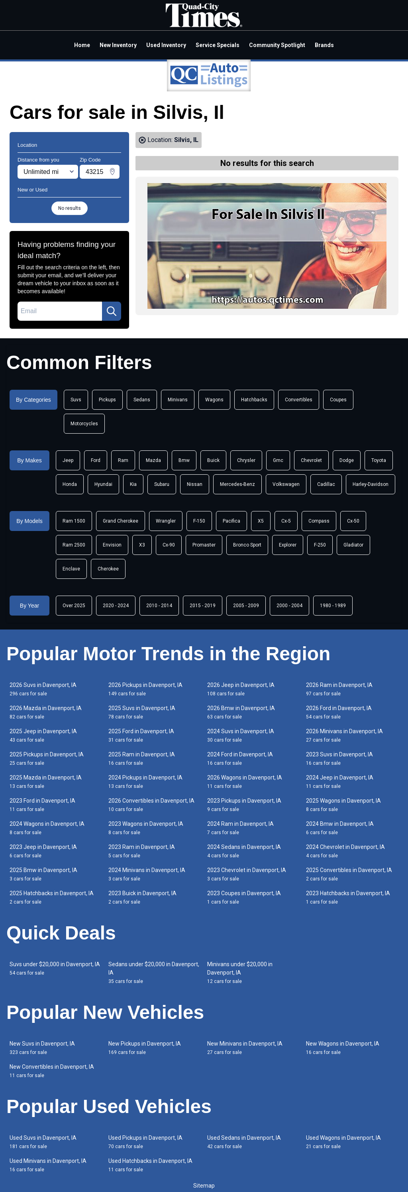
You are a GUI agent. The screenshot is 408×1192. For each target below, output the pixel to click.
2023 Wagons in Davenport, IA (145, 828)
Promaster (204, 545)
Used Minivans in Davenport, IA (48, 1165)
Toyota (378, 460)
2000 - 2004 (289, 605)
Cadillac (326, 484)
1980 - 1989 (333, 605)
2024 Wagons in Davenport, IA (47, 828)
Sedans (141, 400)
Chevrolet (311, 460)
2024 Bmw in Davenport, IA (340, 828)
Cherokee (108, 569)
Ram (123, 460)
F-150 (199, 521)
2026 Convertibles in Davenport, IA (151, 804)
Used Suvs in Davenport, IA (43, 1142)
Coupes (338, 400)
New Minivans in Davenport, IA (244, 1047)
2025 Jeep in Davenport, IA (43, 735)
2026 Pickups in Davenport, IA (145, 689)
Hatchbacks (254, 400)
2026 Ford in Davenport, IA (339, 712)
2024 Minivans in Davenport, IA (146, 874)
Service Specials (217, 45)
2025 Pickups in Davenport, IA (47, 758)
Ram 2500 (74, 545)
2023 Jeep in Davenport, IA (43, 851)
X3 (142, 545)
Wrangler (166, 521)
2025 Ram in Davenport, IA (141, 758)
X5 (261, 521)
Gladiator (353, 545)
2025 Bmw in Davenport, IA (43, 874)
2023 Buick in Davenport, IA (142, 897)
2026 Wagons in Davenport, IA (244, 781)
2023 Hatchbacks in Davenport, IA (348, 897)
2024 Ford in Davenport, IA (240, 758)
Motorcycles (84, 423)
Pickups (107, 400)
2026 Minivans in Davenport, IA (344, 735)
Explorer (287, 545)
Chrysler (246, 460)
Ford (95, 460)
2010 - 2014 (159, 605)
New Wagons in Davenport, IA (342, 1047)
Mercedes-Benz (237, 484)
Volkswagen (286, 484)
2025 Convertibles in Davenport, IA (349, 874)
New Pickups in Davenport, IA (144, 1047)
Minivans (178, 400)
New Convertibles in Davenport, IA (52, 1071)
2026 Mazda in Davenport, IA (46, 712)
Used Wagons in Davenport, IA (343, 1142)
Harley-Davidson (370, 484)
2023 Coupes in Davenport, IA (244, 897)
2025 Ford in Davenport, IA (141, 735)
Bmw (184, 460)
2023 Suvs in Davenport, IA (339, 758)
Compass (319, 521)
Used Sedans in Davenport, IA (244, 1142)
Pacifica (231, 521)
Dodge (346, 460)
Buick (213, 460)
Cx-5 (286, 521)
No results (69, 208)
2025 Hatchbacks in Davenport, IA (52, 897)
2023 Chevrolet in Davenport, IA (246, 874)
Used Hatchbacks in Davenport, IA (150, 1165)
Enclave (71, 569)
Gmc (278, 460)
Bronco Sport (247, 545)
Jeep (68, 460)
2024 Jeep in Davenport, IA (339, 781)
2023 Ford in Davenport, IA (42, 804)
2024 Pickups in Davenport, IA (145, 781)
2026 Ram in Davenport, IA (339, 689)
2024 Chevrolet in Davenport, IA (345, 851)
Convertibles (298, 400)
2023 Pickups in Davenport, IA (244, 804)
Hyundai (103, 484)
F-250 (320, 545)
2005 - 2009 (246, 605)
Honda (70, 484)
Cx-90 (169, 545)
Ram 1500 (74, 521)
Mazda (153, 460)
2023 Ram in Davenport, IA (141, 851)
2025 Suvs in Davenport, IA (141, 712)
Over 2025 (74, 605)
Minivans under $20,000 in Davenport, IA (240, 972)
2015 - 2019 (203, 605)
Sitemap (204, 1185)
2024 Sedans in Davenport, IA (244, 851)
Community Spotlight (277, 45)
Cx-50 (353, 521)
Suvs (76, 400)
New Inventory (118, 45)
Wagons (214, 400)
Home (82, 45)
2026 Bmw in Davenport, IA (241, 712)
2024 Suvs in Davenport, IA (240, 735)
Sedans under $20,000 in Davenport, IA (153, 972)
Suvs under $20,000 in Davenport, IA (55, 968)
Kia (133, 484)
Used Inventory (166, 45)
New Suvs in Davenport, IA (42, 1047)
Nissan (194, 484)
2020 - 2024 (116, 605)
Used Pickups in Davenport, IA (145, 1142)
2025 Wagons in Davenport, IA (343, 804)
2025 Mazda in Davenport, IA (46, 781)
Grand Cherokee (120, 521)
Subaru (161, 484)
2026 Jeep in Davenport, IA (241, 689)
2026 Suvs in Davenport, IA (43, 689)
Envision (112, 545)
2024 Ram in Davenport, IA (240, 828)
